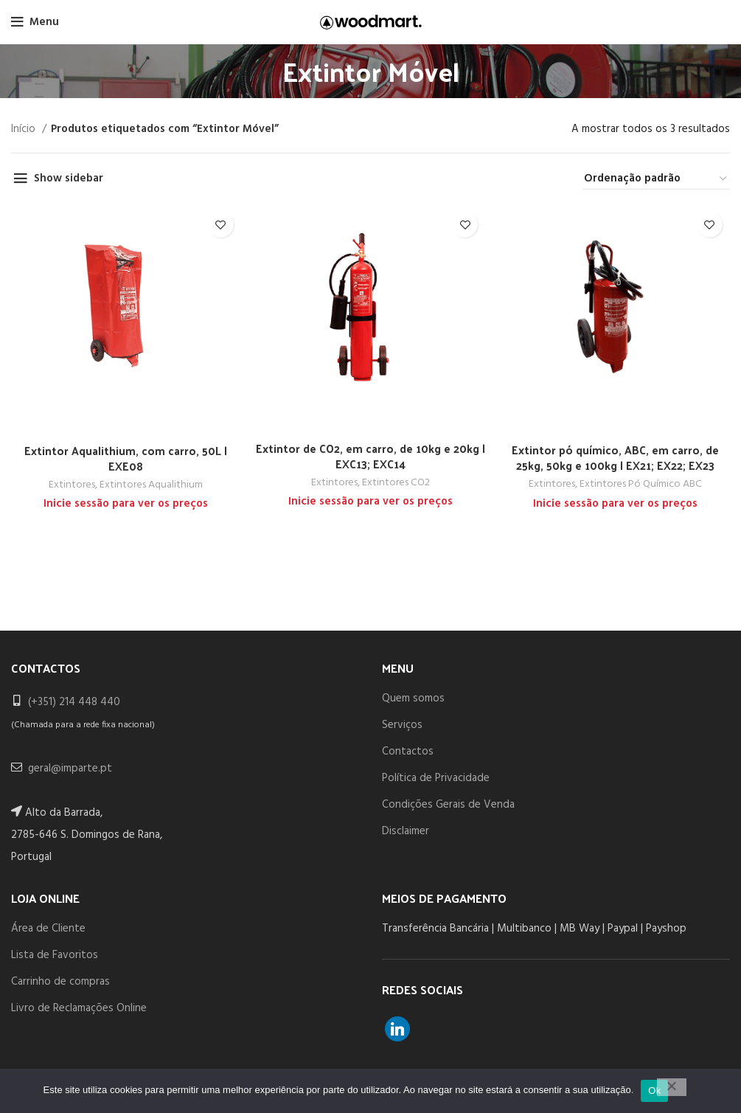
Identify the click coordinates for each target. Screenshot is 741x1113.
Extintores (72, 485)
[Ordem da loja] (656, 179)
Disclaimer (405, 831)
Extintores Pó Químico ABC (641, 484)
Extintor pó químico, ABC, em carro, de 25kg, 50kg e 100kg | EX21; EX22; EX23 (615, 457)
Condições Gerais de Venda (448, 805)
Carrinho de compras (60, 982)
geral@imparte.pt (70, 768)
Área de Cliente (48, 928)
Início (24, 129)
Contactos (408, 751)
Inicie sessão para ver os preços (126, 504)
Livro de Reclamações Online (79, 1008)
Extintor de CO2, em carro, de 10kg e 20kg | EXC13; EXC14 (370, 456)
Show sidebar (68, 178)
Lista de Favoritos (54, 955)
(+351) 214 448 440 (74, 702)
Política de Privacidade (436, 778)
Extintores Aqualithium (151, 485)
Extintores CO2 (396, 483)
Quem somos (413, 698)
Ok (654, 1090)
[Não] (671, 1087)
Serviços (402, 725)
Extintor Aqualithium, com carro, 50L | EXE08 (125, 458)
